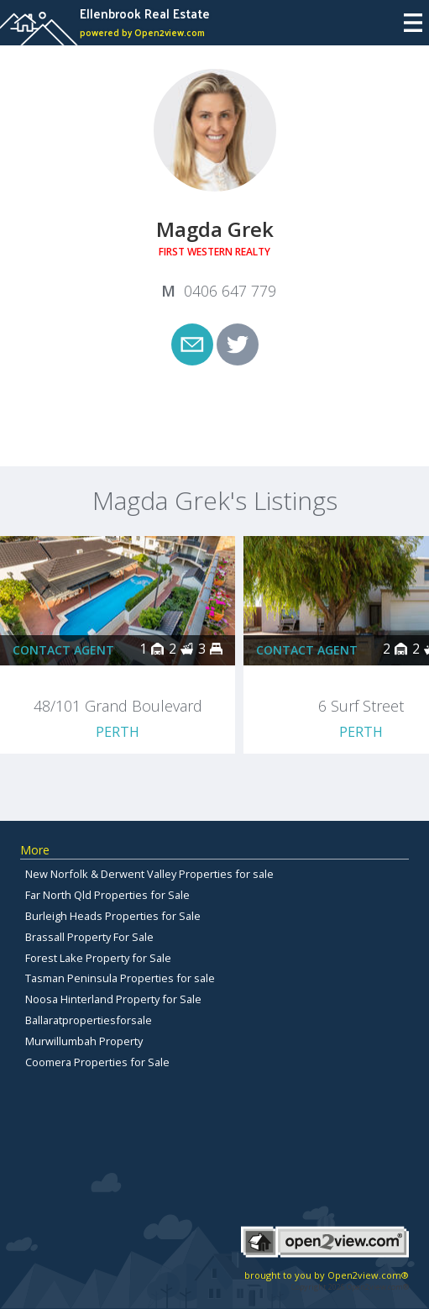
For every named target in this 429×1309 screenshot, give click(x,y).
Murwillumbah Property (84, 1041)
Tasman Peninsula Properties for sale (120, 978)
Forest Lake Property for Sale (98, 957)
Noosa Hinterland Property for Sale (113, 999)
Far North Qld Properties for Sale (107, 894)
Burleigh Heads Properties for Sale (113, 915)
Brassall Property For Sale (89, 936)
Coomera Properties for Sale (97, 1062)
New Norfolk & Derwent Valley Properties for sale (149, 873)
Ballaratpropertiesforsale (88, 1020)
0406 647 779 (230, 291)
